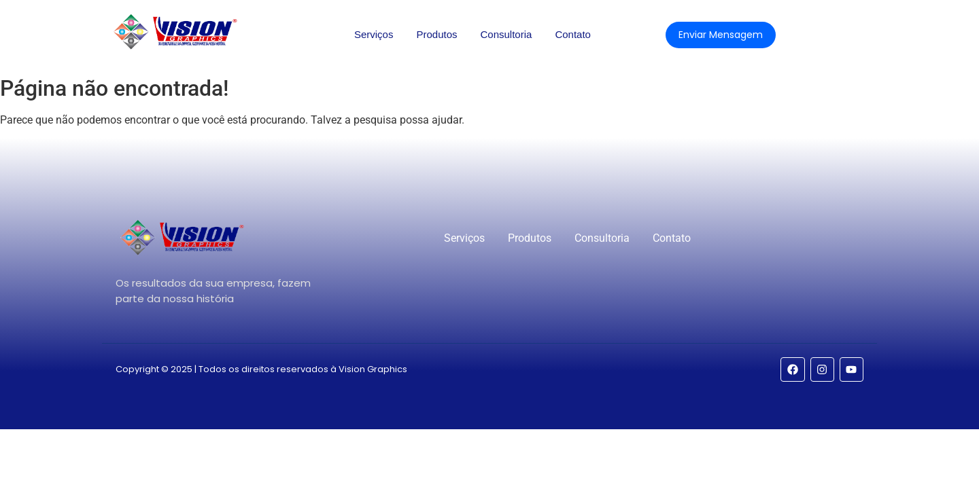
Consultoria (506, 34)
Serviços (374, 34)
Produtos (436, 34)
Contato (573, 34)
